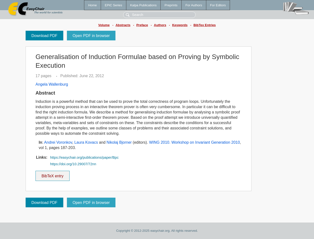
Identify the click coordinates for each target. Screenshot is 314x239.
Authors (160, 25)
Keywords (180, 25)
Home (92, 5)
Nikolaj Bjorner (119, 142)
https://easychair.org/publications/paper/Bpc (84, 157)
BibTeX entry (52, 174)
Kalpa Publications (143, 5)
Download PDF (44, 36)
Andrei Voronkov (58, 142)
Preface (142, 25)
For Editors (218, 5)
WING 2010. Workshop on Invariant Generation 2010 (194, 142)
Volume (104, 25)
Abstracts (122, 25)
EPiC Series (113, 5)
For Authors (194, 5)
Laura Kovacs (86, 142)
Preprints (170, 5)
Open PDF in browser (91, 36)
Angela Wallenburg (52, 84)
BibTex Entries (204, 25)
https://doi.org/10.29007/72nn (73, 164)
